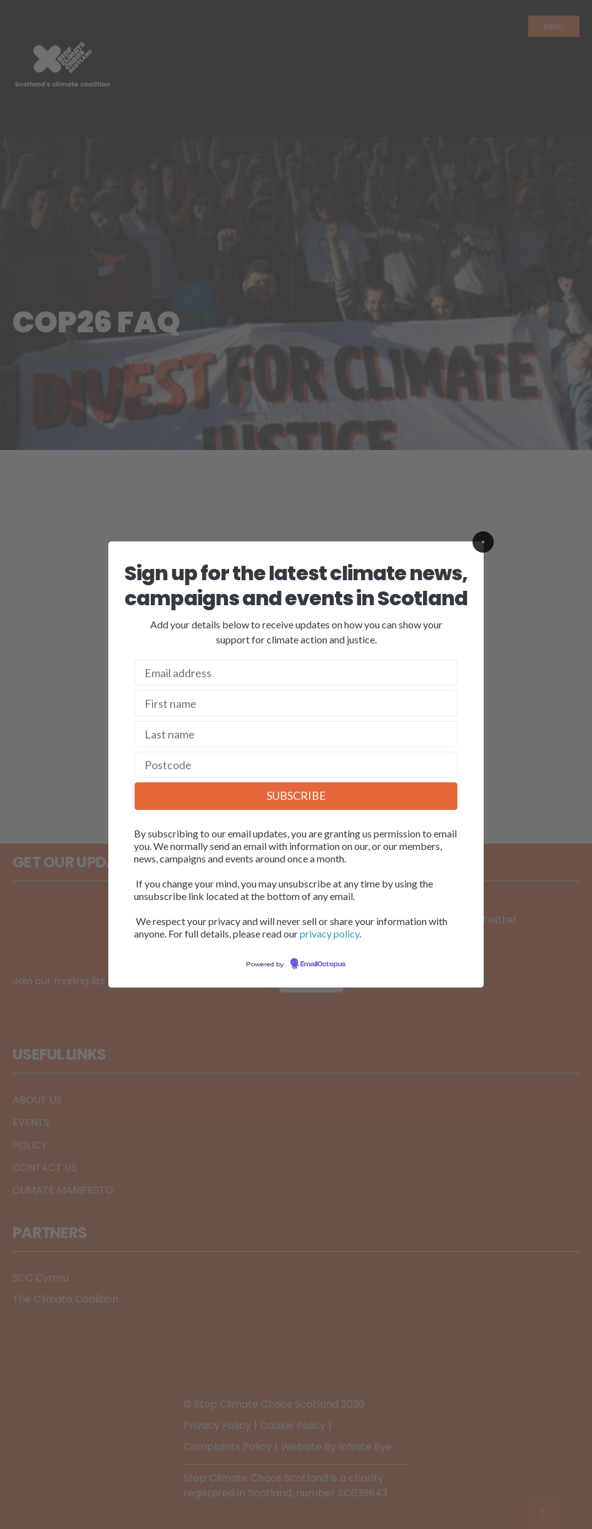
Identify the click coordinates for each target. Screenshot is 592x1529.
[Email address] (296, 672)
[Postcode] (296, 764)
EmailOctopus (322, 964)
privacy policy (329, 933)
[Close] (483, 542)
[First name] (296, 703)
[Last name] (296, 734)
